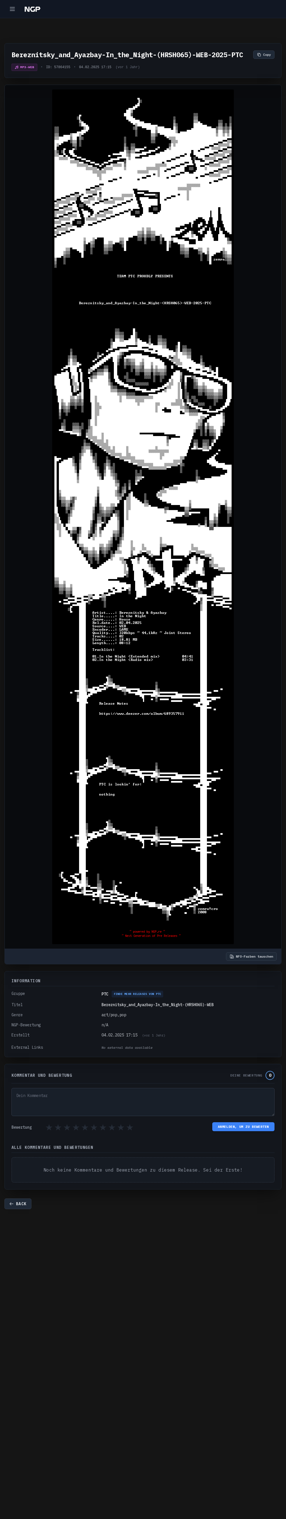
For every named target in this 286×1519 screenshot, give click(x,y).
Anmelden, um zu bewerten (243, 1126)
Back (18, 1203)
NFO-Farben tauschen (251, 956)
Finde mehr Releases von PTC (137, 994)
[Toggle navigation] (12, 9)
